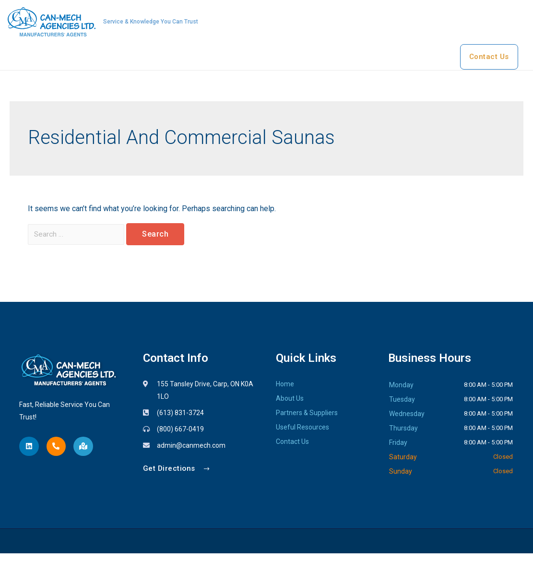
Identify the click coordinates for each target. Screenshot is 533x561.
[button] (177, 476)
